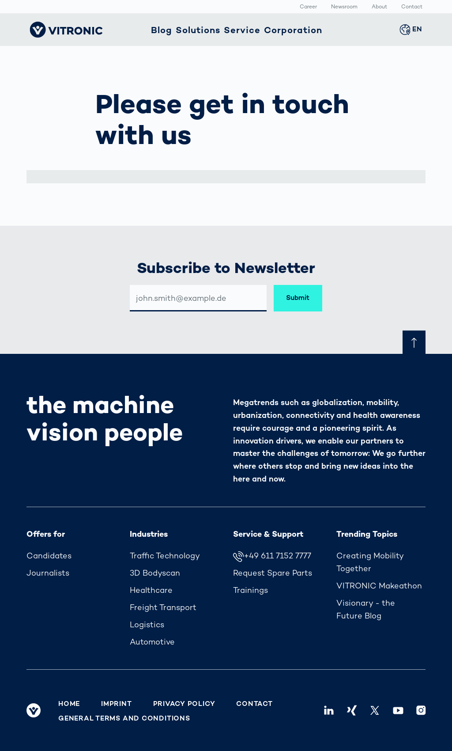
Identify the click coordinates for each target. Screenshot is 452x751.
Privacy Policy (184, 703)
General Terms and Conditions (124, 718)
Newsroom (344, 7)
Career (308, 7)
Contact (411, 7)
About (379, 7)
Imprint (116, 703)
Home (69, 703)
